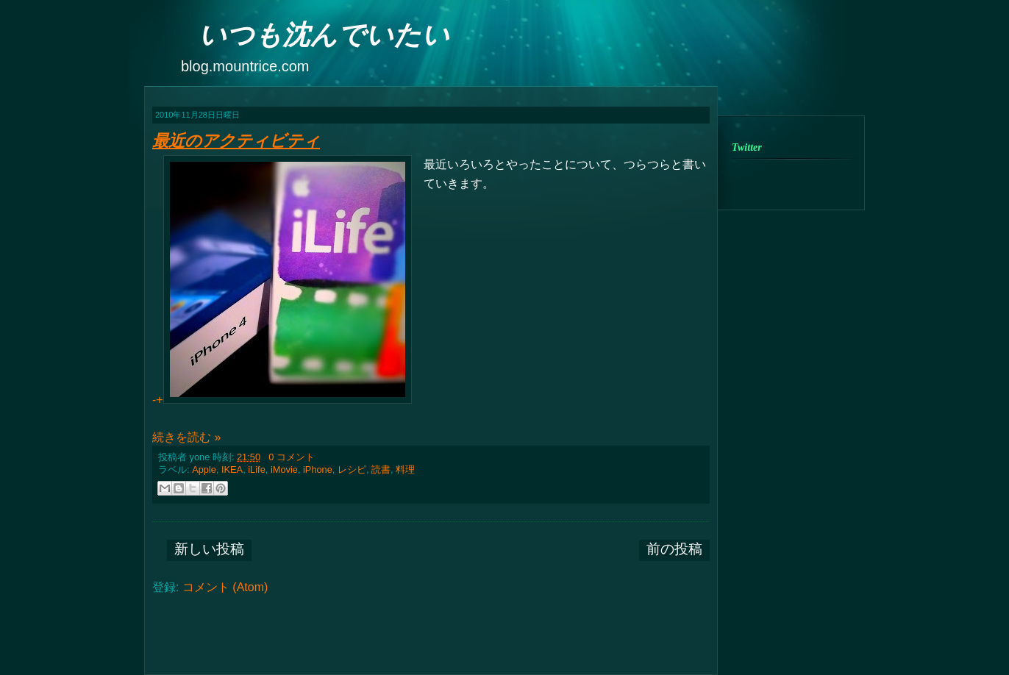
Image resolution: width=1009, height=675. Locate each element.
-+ (282, 280)
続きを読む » (186, 437)
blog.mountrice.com (245, 66)
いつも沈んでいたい (324, 35)
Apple (204, 469)
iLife (256, 469)
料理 (405, 469)
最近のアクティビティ (236, 141)
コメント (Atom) (225, 587)
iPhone (317, 469)
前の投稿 (674, 549)
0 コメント (291, 457)
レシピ (352, 469)
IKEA (232, 469)
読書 (381, 469)
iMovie (284, 469)
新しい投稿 (209, 549)
